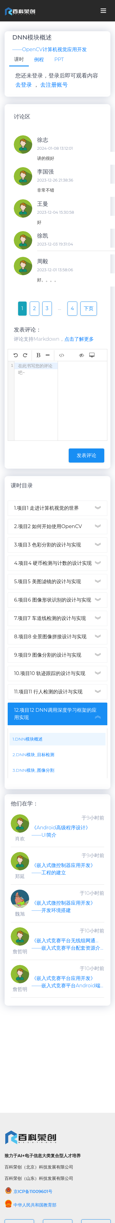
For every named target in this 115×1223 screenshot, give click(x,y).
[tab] (19, 59)
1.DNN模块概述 (28, 739)
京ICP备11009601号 (28, 1191)
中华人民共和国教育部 (30, 1205)
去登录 (23, 84)
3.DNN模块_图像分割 (33, 770)
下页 (89, 308)
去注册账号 (54, 84)
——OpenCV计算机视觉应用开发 (49, 49)
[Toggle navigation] (103, 11)
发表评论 (86, 455)
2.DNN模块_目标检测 (33, 754)
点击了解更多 (79, 339)
